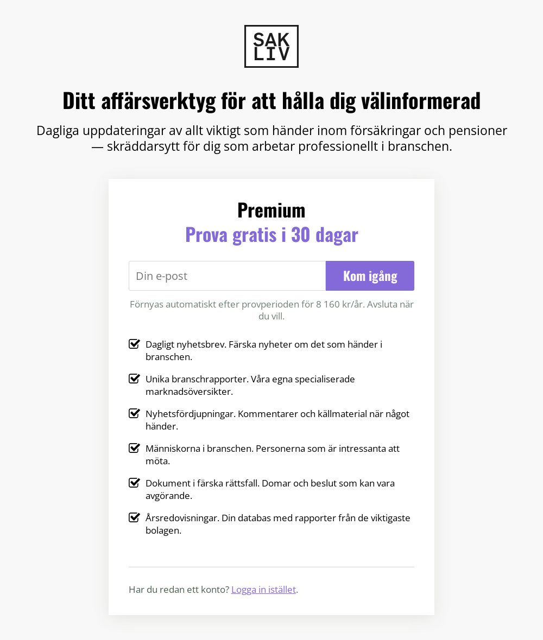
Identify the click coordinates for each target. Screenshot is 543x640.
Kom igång (370, 275)
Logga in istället (263, 589)
